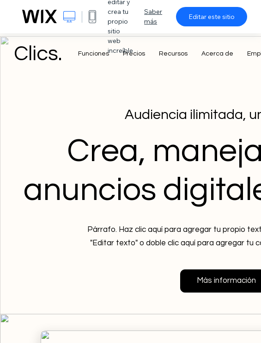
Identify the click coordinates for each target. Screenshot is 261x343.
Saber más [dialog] (153, 16)
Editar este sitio (211, 16)
